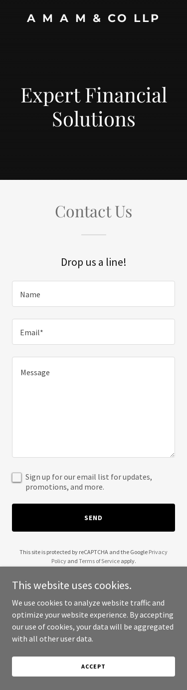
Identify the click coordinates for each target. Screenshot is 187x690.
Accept (93, 673)
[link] (93, 19)
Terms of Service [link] (99, 561)
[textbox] (93, 294)
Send (93, 517)
